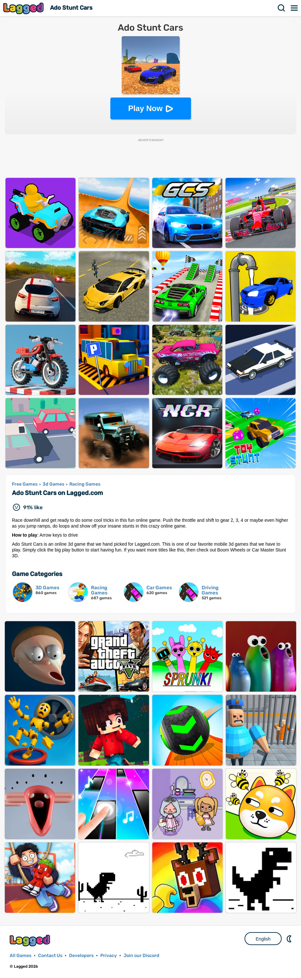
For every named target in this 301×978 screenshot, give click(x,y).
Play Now (145, 108)
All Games (20, 955)
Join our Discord (141, 955)
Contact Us (50, 955)
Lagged (24, 8)
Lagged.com (31, 940)
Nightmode (289, 938)
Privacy (108, 955)
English (263, 939)
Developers (81, 955)
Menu (294, 8)
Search (281, 8)
